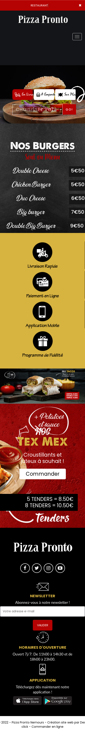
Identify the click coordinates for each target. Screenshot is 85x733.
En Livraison (24, 94)
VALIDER (42, 625)
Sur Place (67, 94)
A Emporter (45, 94)
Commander (42, 473)
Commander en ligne (47, 727)
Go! (69, 109)
